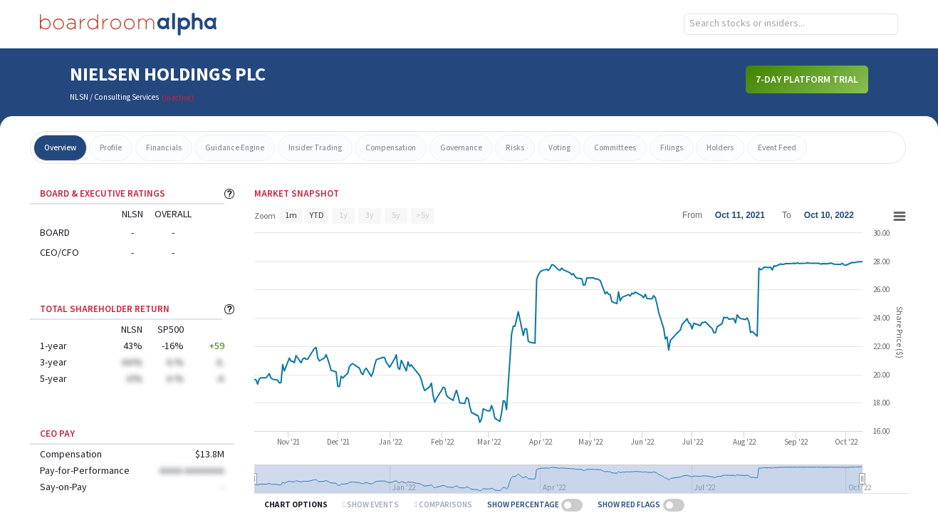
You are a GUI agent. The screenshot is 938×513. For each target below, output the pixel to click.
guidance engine (234, 147)
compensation (390, 147)
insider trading (315, 147)
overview (60, 147)
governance (461, 147)
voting (559, 147)
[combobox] (791, 24)
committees (615, 147)
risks (515, 147)
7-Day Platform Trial (807, 79)
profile (111, 147)
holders (720, 147)
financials (164, 147)
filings (671, 147)
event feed (777, 147)
